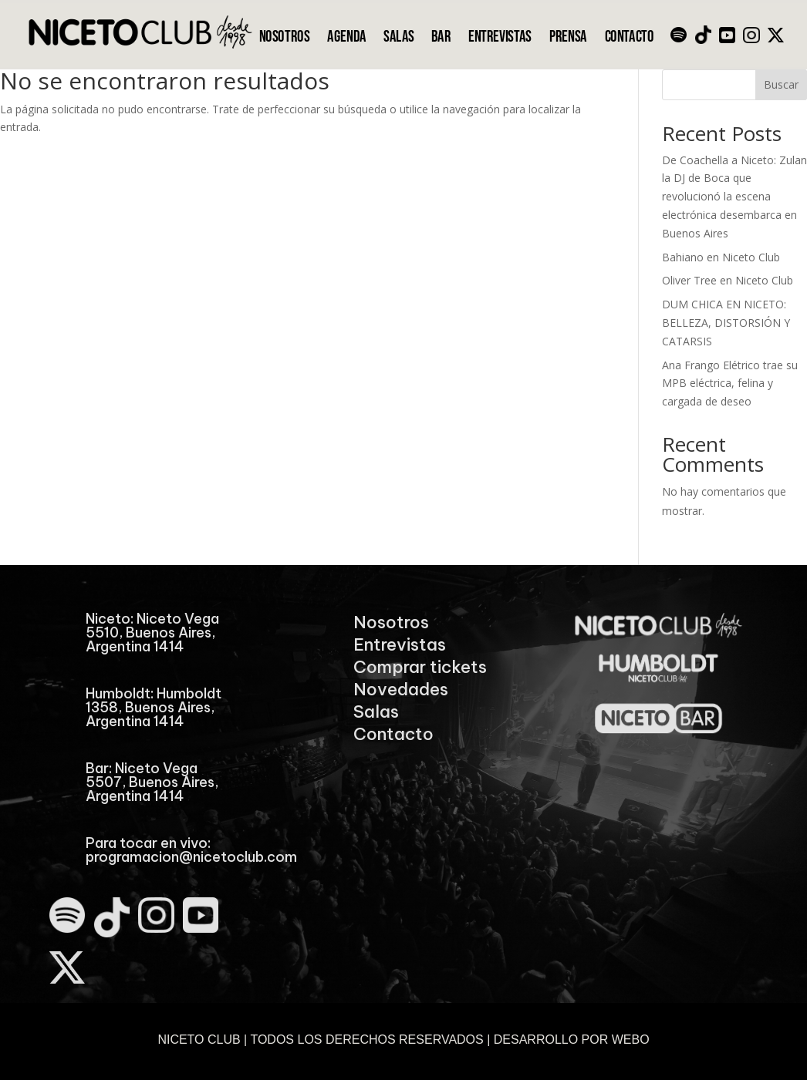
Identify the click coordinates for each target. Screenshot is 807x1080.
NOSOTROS (284, 37)
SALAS (398, 37)
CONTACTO (629, 37)
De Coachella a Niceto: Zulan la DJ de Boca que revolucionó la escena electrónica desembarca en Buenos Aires (734, 197)
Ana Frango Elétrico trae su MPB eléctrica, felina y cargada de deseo (730, 383)
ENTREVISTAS (500, 37)
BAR (441, 37)
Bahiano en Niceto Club (721, 257)
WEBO (631, 1039)
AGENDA (346, 37)
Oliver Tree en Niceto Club (727, 280)
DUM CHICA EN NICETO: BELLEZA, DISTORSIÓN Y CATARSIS (726, 322)
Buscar (781, 84)
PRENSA (567, 37)
